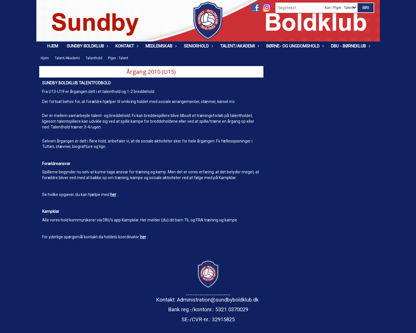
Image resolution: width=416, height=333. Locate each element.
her (113, 194)
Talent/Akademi (239, 46)
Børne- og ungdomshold (294, 46)
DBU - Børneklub (350, 46)
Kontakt (126, 46)
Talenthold (94, 58)
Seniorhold (198, 46)
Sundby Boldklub (87, 46)
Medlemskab (160, 46)
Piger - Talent (118, 58)
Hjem (52, 46)
